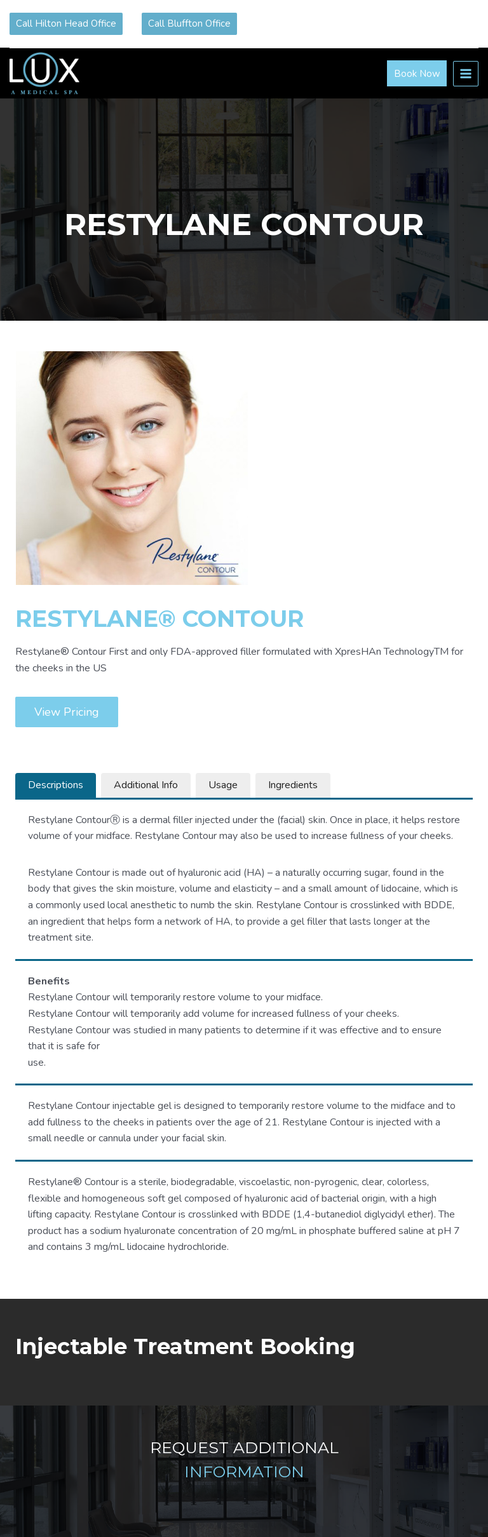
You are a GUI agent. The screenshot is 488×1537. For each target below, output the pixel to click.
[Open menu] (465, 73)
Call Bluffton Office (189, 23)
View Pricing (66, 712)
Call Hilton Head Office (66, 23)
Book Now (417, 73)
